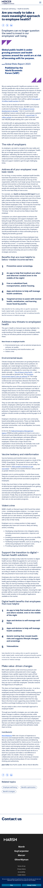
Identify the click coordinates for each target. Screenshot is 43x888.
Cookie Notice (22, 875)
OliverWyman (21, 859)
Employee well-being (9, 9)
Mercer (21, 855)
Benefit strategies (9, 792)
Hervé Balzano (7, 736)
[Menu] (40, 2)
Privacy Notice (21, 869)
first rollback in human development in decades (18, 110)
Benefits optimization (28, 787)
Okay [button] (11, 885)
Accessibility (21, 872)
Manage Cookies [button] (31, 885)
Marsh (21, 846)
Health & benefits (23, 9)
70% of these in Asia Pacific (23, 372)
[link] (3, 25)
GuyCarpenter (21, 851)
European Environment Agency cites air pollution (17, 375)
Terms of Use (21, 866)
